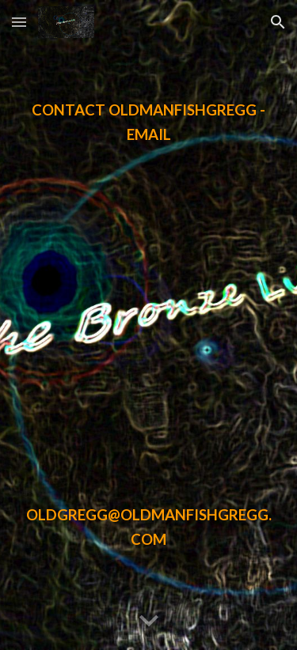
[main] (149, 325)
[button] (19, 21)
